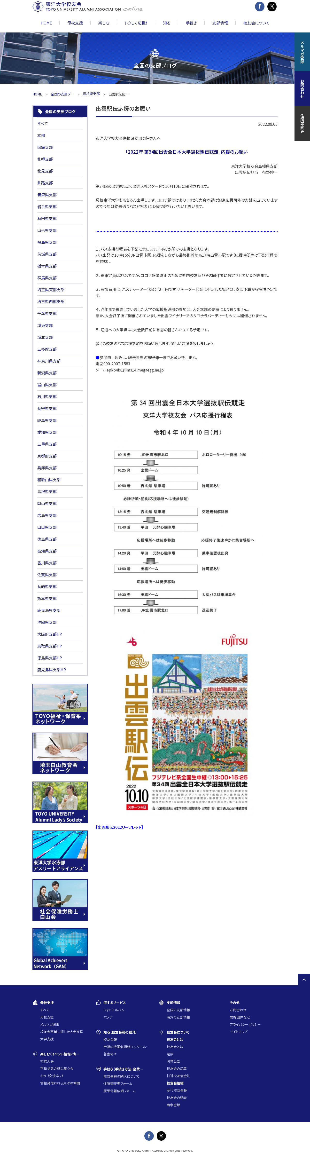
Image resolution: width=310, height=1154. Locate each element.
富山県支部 (47, 384)
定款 (170, 1054)
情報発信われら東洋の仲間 (60, 1083)
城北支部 (45, 337)
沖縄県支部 (47, 622)
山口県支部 (47, 527)
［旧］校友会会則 (178, 1075)
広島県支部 (47, 515)
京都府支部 (47, 456)
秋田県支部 (47, 218)
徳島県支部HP (49, 658)
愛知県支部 (47, 432)
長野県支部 (47, 408)
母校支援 (47, 1017)
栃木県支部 (47, 266)
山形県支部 (47, 230)
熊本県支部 (47, 598)
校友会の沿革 (177, 1068)
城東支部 (45, 325)
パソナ (108, 1017)
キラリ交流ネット (52, 1075)
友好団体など (240, 1017)
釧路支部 (45, 183)
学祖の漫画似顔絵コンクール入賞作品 (127, 1046)
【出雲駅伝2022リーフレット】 (119, 827)
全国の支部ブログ (62, 94)
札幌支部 (45, 159)
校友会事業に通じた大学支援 (61, 1031)
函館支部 (45, 147)
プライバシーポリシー (245, 1024)
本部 (41, 135)
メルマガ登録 (302, 51)
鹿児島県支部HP (51, 669)
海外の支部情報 (178, 1017)
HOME (46, 23)
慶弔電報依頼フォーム (119, 1090)
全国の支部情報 (178, 1010)
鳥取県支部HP (49, 646)
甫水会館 (173, 1105)
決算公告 (173, 1061)
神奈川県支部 (49, 361)
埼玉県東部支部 (50, 289)
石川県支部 (47, 396)
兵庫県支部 (47, 468)
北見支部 (45, 171)
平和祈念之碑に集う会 (56, 1068)
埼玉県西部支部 (50, 301)
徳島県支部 (47, 539)
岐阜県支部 (47, 420)
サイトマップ (239, 1031)
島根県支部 (47, 491)
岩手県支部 (47, 206)
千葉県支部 (47, 313)
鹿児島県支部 (49, 610)
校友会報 (110, 1039)
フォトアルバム (113, 1010)
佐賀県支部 (47, 574)
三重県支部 (47, 444)
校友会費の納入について (121, 1076)
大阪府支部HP (49, 634)
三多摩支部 (47, 349)
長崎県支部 (47, 586)
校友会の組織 (177, 1097)
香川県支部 (47, 563)
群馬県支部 (47, 278)
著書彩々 (110, 1054)
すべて (42, 123)
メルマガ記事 (49, 1024)
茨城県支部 (47, 254)
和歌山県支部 (49, 479)
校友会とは (175, 1046)
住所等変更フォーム (117, 1083)
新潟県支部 (47, 373)
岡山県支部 (47, 503)
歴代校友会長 (177, 1090)
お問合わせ (238, 1010)
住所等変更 (302, 123)
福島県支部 (47, 242)
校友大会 (47, 1061)
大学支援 (47, 1039)
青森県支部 (47, 195)
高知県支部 (47, 551)
